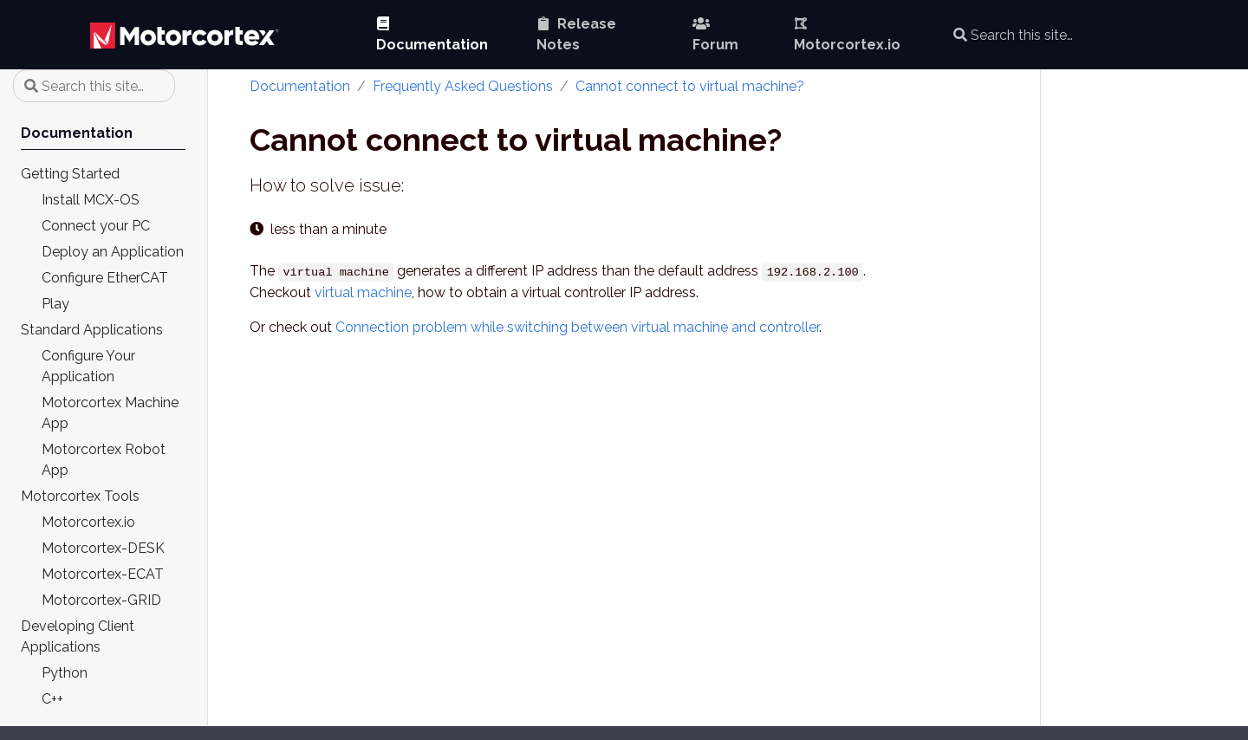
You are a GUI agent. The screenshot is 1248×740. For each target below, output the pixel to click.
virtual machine (363, 292)
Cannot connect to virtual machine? (689, 86)
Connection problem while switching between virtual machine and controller (577, 327)
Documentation (300, 86)
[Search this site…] (1074, 34)
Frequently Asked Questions (463, 86)
